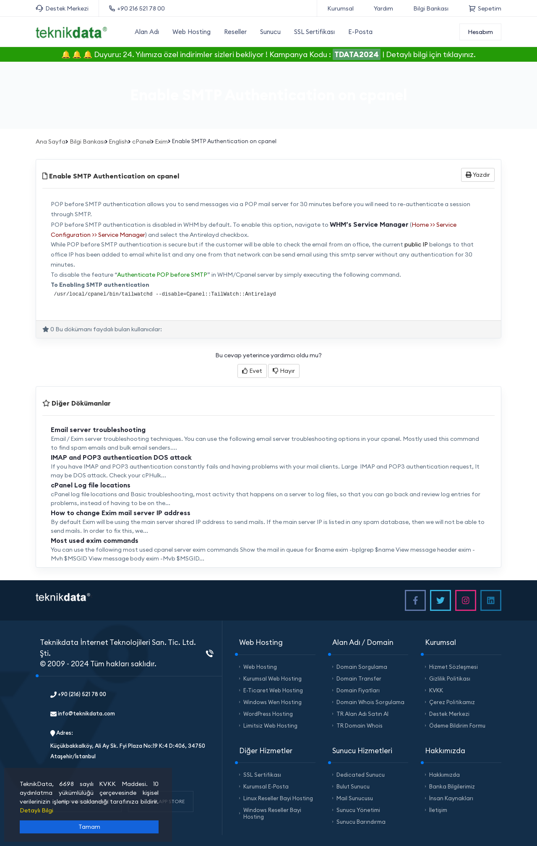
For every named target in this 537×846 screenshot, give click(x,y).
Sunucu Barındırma (361, 821)
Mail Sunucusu (354, 798)
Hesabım (480, 32)
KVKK (436, 690)
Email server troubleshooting (98, 429)
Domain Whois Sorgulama (370, 702)
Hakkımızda (444, 774)
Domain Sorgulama (361, 666)
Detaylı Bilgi (36, 810)
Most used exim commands (94, 540)
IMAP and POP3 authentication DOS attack (121, 457)
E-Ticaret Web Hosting (273, 690)
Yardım (383, 8)
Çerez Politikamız (452, 702)
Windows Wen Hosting (272, 702)
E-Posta (360, 32)
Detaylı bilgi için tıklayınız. (431, 54)
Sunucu (270, 32)
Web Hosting (191, 32)
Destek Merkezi (62, 9)
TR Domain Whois (359, 725)
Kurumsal (340, 8)
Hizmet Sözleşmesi (453, 666)
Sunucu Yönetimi (358, 810)
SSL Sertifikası (314, 32)
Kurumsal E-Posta (266, 786)
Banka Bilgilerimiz (452, 786)
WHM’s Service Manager (369, 224)
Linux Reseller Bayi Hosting (278, 798)
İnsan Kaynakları (451, 798)
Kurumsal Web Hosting (272, 678)
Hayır (284, 371)
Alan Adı (147, 32)
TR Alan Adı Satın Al (362, 713)
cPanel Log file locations (90, 485)
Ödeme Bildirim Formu (457, 725)
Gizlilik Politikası (449, 678)
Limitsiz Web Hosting (270, 725)
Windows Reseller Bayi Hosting (272, 813)
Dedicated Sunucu (360, 774)
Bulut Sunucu (353, 786)
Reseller (235, 32)
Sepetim (485, 8)
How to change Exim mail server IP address (120, 512)
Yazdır (478, 174)
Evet (252, 371)
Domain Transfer (358, 678)
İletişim (438, 810)
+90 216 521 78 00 (137, 8)
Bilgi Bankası (430, 8)
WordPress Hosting (268, 713)
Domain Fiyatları (358, 690)
